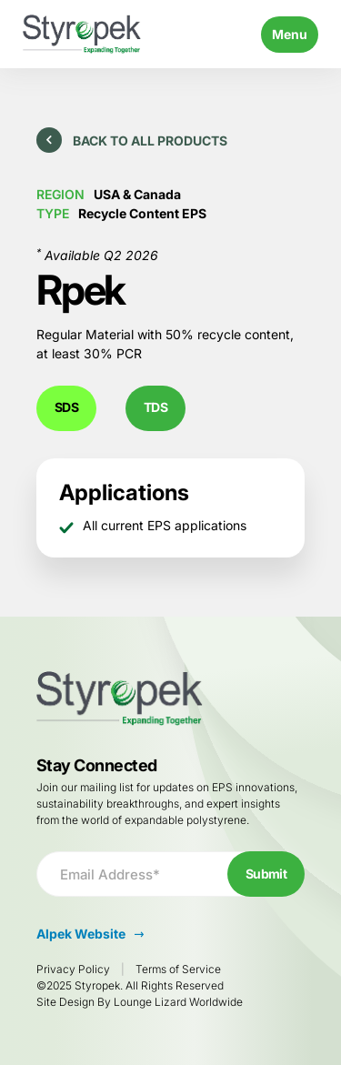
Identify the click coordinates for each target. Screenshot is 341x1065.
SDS (66, 407)
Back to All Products (131, 140)
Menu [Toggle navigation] (289, 34)
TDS (155, 407)
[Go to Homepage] (82, 34)
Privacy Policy (73, 969)
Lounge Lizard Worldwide (178, 1002)
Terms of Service (178, 969)
